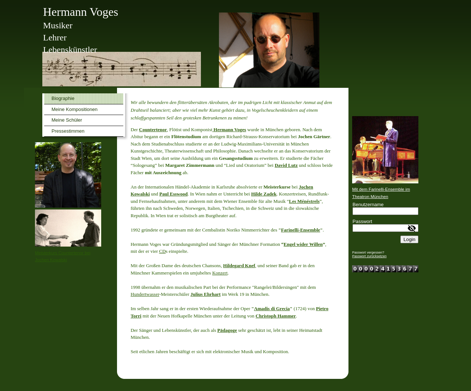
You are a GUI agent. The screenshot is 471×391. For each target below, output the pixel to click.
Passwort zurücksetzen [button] (369, 256)
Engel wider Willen (303, 244)
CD (162, 251)
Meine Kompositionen (75, 109)
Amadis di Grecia (272, 308)
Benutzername (368, 204)
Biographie (63, 98)
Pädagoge (227, 330)
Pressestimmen (68, 131)
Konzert (220, 273)
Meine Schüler (67, 120)
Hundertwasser (145, 294)
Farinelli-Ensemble (300, 230)
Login (409, 239)
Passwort (362, 221)
